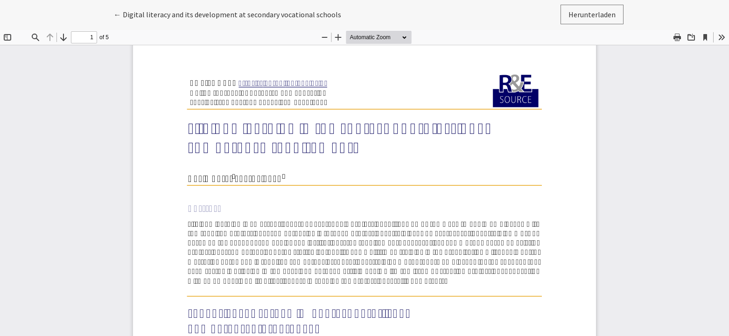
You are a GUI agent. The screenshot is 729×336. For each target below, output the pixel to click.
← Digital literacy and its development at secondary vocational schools (227, 13)
